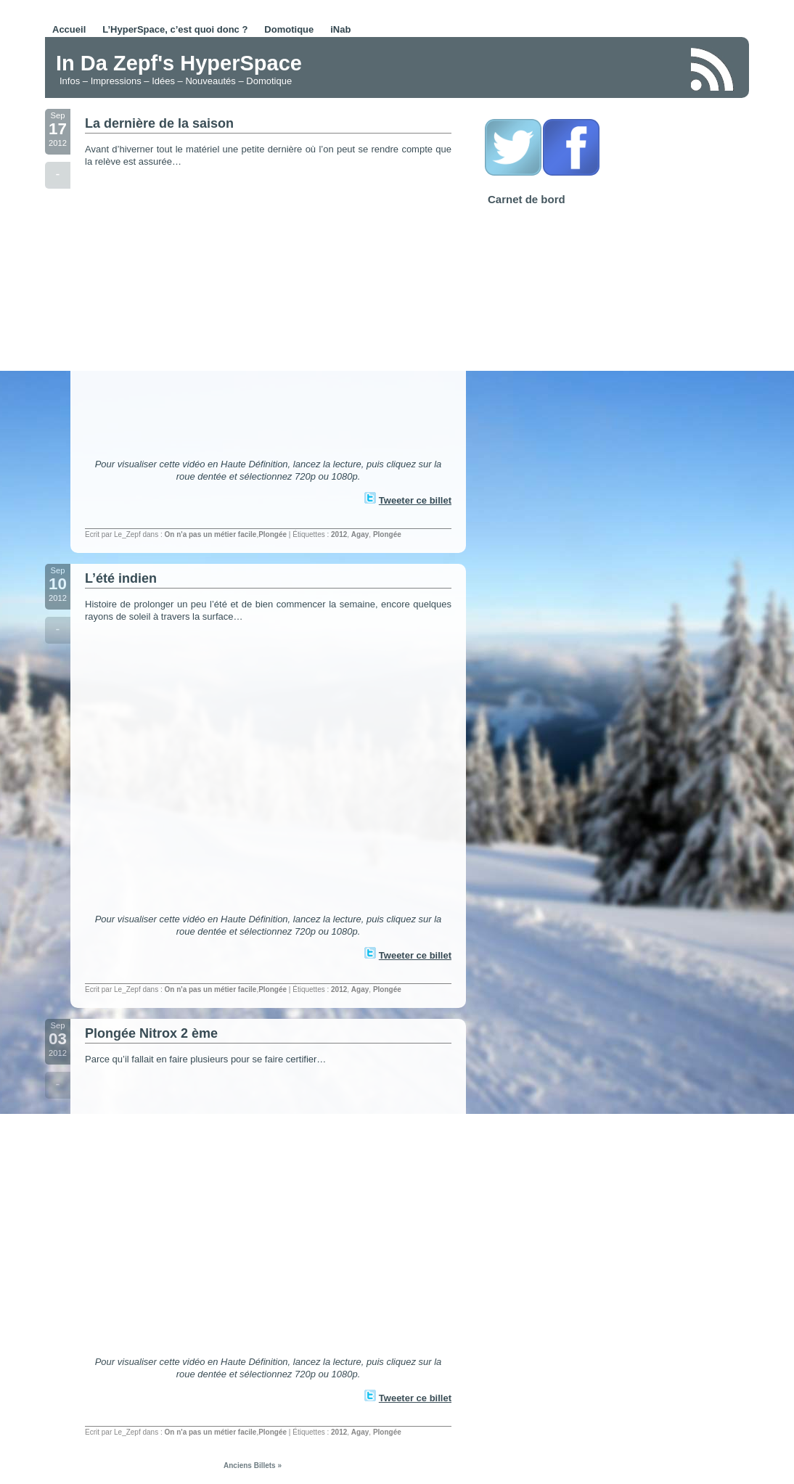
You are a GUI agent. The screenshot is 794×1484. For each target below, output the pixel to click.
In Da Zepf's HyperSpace (179, 63)
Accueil (69, 29)
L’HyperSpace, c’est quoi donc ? (174, 29)
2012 (339, 534)
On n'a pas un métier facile (211, 534)
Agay (360, 534)
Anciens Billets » (253, 1465)
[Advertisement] (509, 68)
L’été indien (121, 578)
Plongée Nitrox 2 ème (151, 1033)
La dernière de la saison (159, 123)
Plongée (272, 534)
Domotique (289, 29)
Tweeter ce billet (415, 500)
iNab (340, 29)
